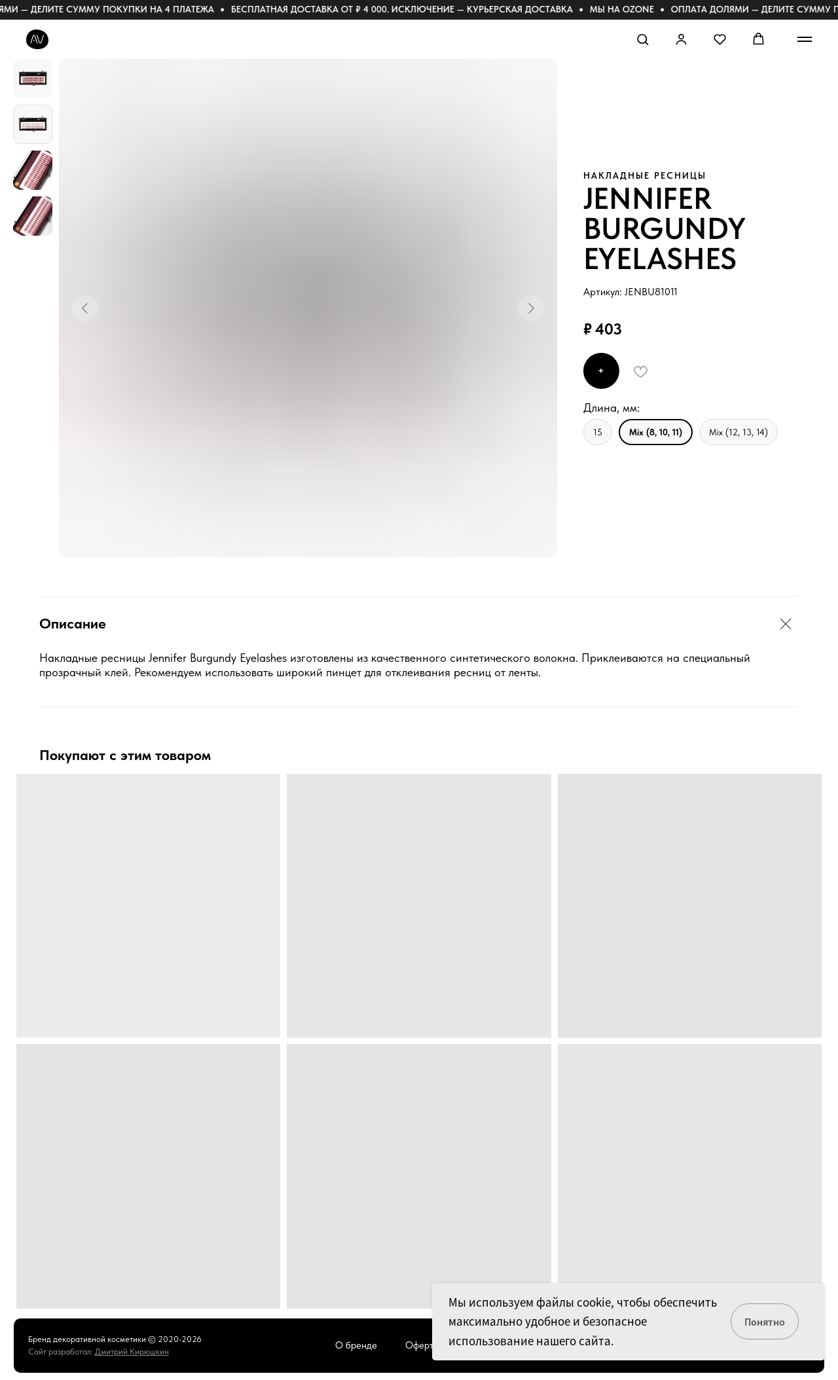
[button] (642, 39)
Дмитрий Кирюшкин (132, 1351)
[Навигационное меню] (804, 39)
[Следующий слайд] (531, 308)
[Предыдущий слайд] (85, 308)
